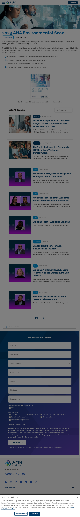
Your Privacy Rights (21, 513)
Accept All (35, 513)
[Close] (77, 497)
